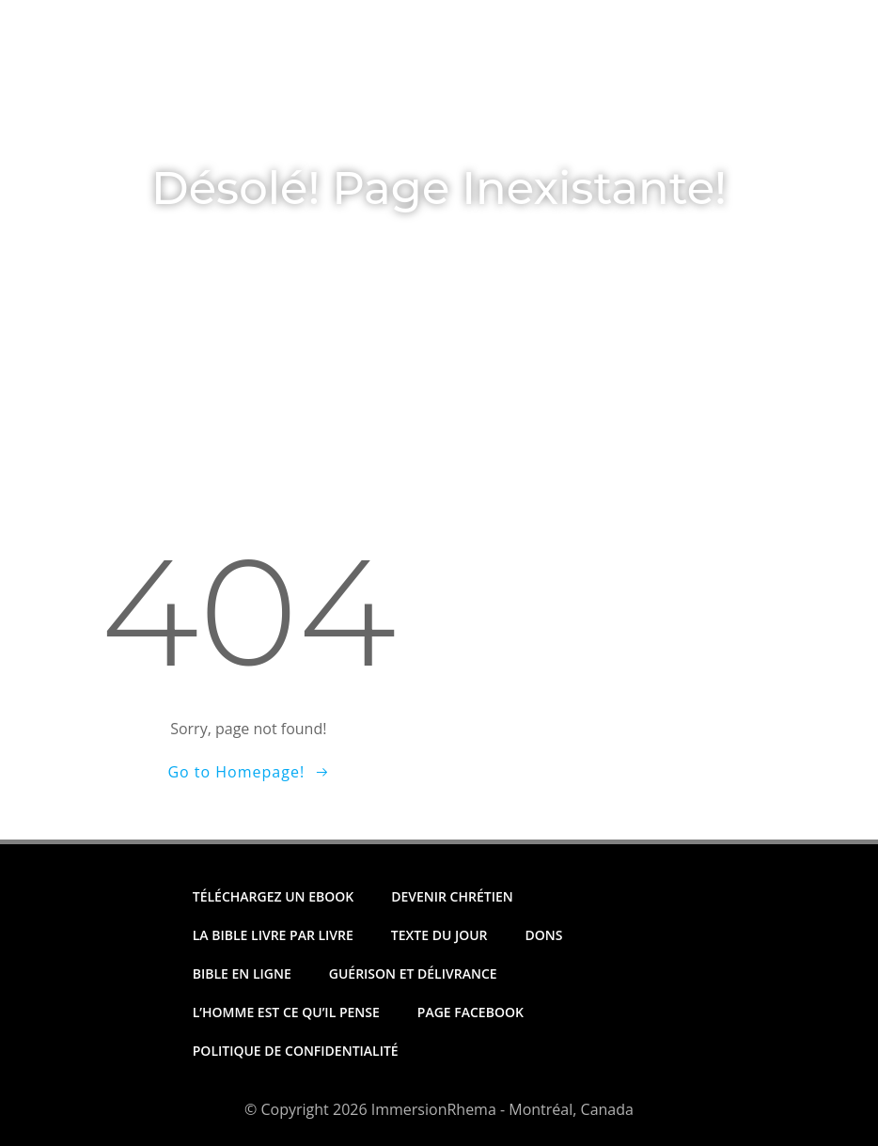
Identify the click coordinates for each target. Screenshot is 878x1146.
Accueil (148, 83)
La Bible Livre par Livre (273, 935)
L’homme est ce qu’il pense (286, 1012)
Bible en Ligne (242, 973)
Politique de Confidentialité (296, 1051)
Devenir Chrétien (452, 896)
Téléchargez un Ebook (442, 83)
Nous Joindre (170, 119)
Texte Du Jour (266, 83)
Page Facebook (470, 1012)
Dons (585, 83)
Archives (684, 83)
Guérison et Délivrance (413, 973)
